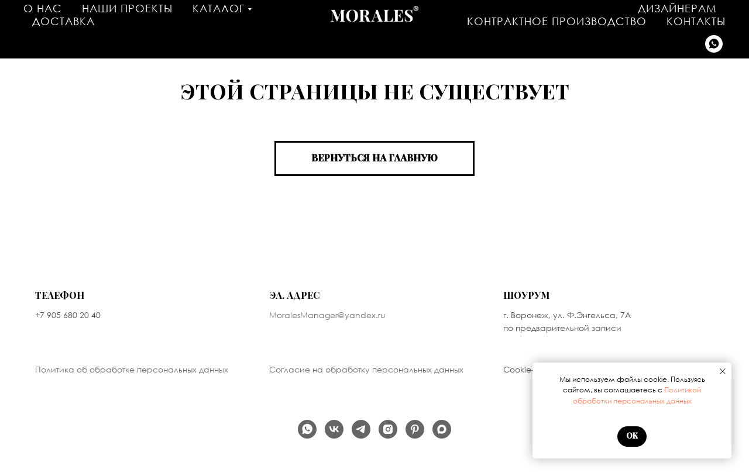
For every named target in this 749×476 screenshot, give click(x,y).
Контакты (696, 21)
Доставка (63, 21)
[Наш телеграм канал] (361, 429)
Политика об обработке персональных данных (131, 369)
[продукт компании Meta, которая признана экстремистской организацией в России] (388, 429)
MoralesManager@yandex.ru (327, 315)
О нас (42, 8)
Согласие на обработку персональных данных (366, 369)
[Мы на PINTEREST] (415, 429)
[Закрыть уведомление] (723, 371)
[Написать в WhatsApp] (714, 44)
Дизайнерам (677, 8)
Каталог (219, 8)
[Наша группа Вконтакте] (334, 429)
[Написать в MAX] (441, 429)
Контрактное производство (557, 21)
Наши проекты (127, 8)
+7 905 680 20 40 (68, 315)
